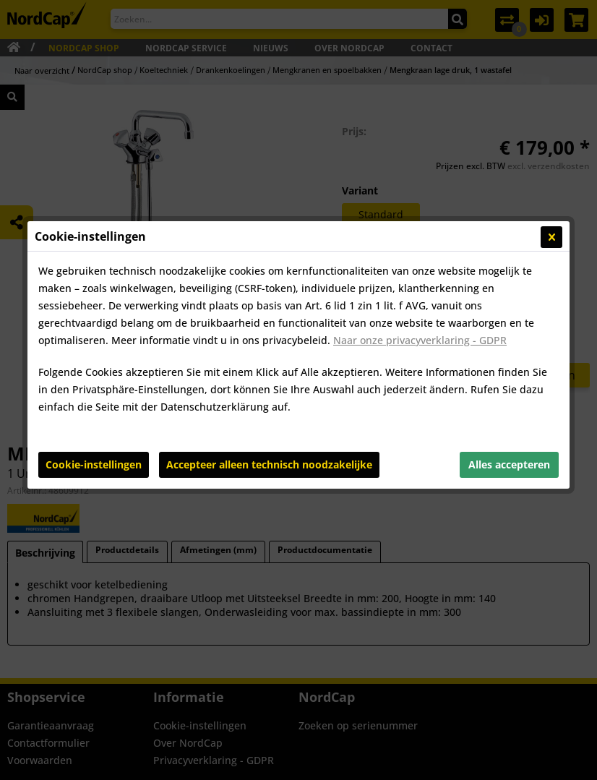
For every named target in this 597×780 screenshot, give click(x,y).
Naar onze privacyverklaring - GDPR (420, 245)
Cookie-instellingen (94, 370)
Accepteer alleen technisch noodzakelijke (269, 370)
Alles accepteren (509, 370)
